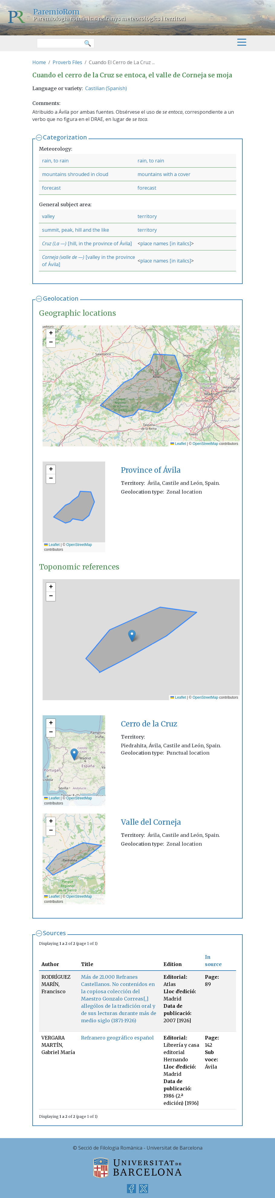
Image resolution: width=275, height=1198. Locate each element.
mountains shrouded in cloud (75, 174)
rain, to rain (55, 160)
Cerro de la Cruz (149, 724)
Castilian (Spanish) (106, 88)
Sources (54, 933)
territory (147, 216)
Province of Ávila (151, 470)
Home (39, 62)
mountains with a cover (164, 174)
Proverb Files (67, 62)
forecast (51, 187)
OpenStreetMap (205, 444)
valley (48, 216)
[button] (50, 333)
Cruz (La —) (54, 243)
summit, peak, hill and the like (75, 230)
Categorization (65, 137)
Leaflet (178, 444)
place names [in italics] (165, 243)
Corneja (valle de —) (63, 257)
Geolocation (61, 298)
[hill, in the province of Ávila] (99, 243)
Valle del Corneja (151, 822)
